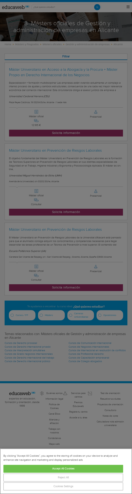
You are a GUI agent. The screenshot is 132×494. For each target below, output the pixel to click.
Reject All (63, 477)
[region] (66, 471)
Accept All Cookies (63, 468)
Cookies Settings (63, 486)
